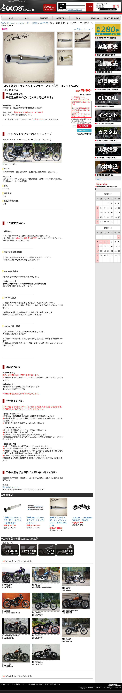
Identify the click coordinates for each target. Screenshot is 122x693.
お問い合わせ (54, 684)
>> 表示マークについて (83, 29)
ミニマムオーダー (23, 23)
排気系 (35, 23)
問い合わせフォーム (11, 487)
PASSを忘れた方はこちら (75, 10)
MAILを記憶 (62, 10)
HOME (3, 684)
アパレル (10, 23)
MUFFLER (44, 23)
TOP (3, 23)
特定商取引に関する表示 (38, 684)
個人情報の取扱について (17, 684)
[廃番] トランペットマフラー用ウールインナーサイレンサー (13, 520)
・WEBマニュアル (102, 179)
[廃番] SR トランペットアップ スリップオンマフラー (35, 520)
